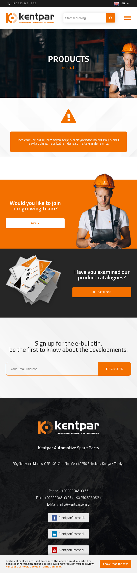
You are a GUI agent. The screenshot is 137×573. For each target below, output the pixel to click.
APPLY (35, 223)
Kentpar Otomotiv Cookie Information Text (33, 566)
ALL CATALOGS (101, 292)
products (68, 67)
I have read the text (115, 564)
